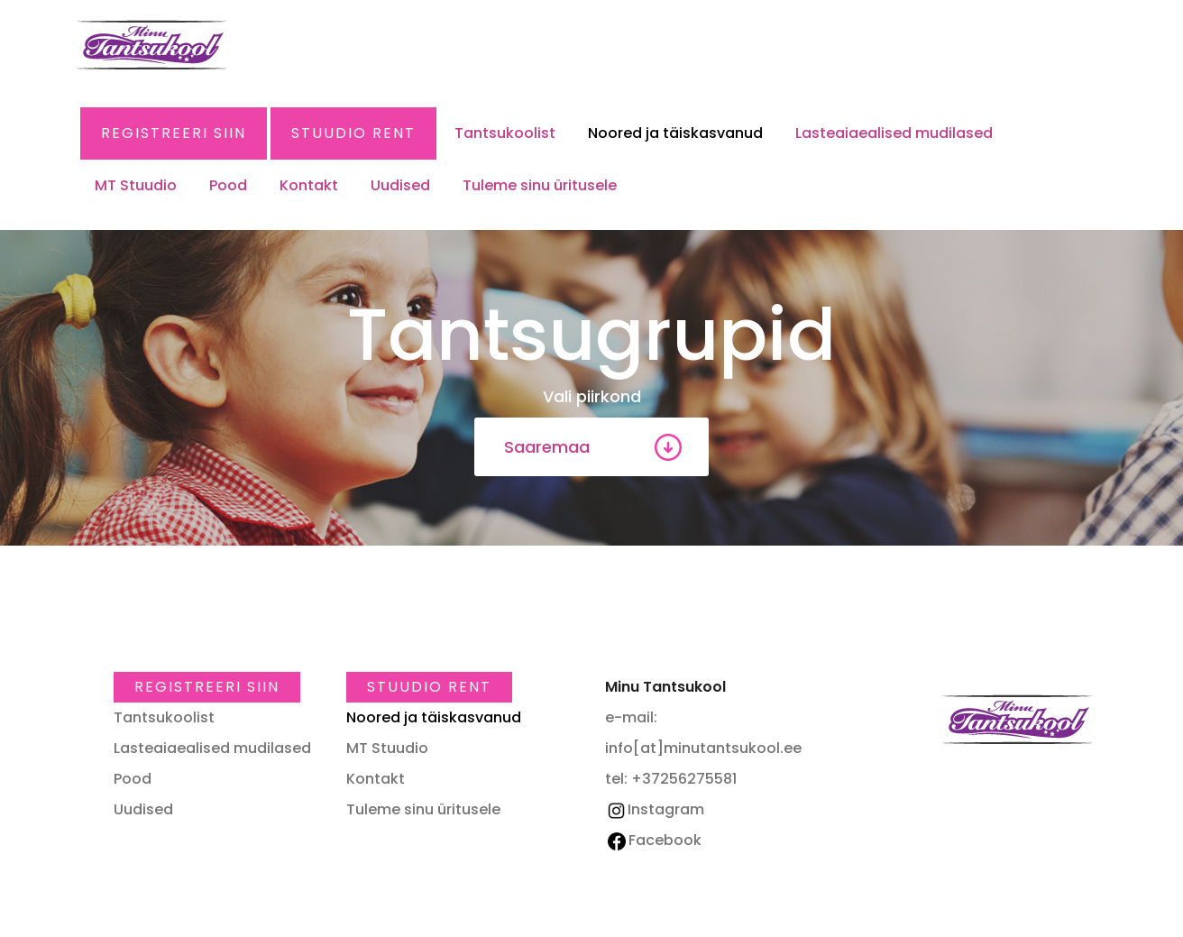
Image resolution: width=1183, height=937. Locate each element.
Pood (228, 185)
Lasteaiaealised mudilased (894, 133)
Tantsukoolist (504, 133)
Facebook (655, 840)
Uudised (400, 185)
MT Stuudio (136, 185)
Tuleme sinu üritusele (540, 185)
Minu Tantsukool (1017, 719)
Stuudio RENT (353, 133)
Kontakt (309, 185)
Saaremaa (547, 447)
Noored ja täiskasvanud (675, 133)
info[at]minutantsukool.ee (703, 748)
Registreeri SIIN (173, 133)
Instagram (654, 809)
